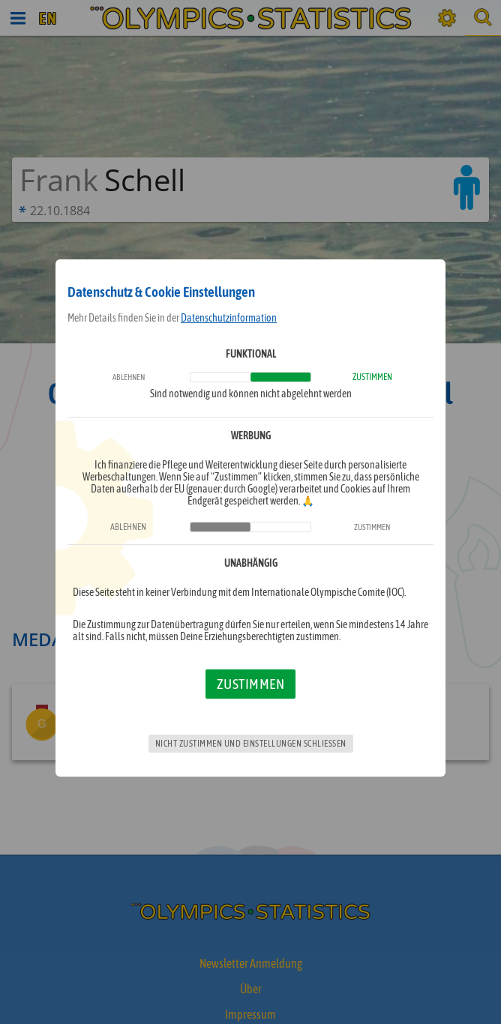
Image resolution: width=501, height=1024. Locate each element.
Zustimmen (251, 683)
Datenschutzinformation (229, 318)
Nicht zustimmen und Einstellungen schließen (250, 743)
